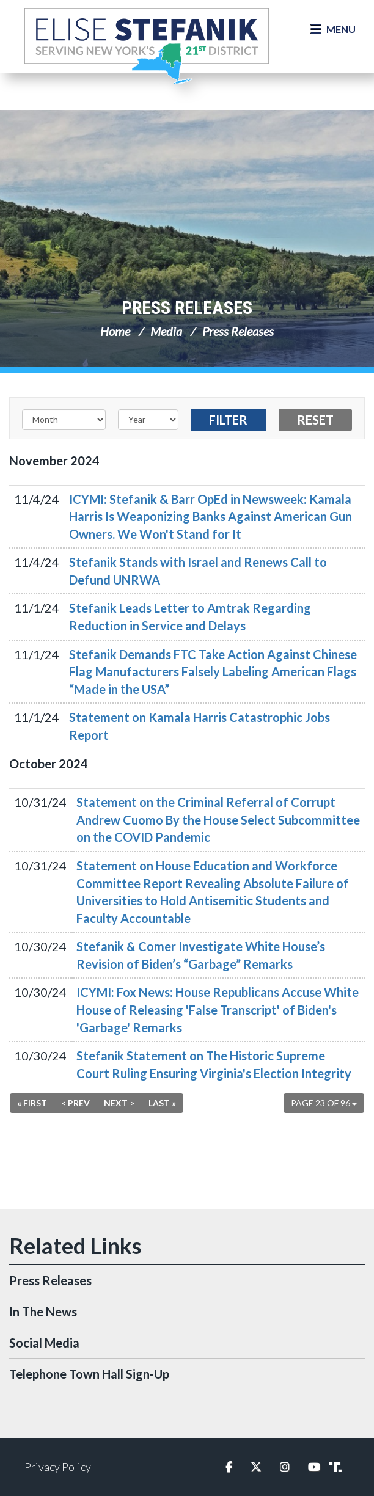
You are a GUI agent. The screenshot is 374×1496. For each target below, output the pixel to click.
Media (166, 331)
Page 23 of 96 (324, 1103)
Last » (162, 1103)
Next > (119, 1103)
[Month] (64, 419)
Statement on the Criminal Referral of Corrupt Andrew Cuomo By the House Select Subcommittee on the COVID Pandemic (218, 819)
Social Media (44, 1342)
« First (32, 1103)
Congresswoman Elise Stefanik (146, 46)
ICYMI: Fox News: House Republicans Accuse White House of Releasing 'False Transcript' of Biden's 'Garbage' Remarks (217, 1009)
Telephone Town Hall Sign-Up (89, 1373)
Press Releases (187, 307)
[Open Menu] (333, 29)
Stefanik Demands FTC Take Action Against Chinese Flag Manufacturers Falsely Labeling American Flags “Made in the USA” (213, 671)
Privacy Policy (57, 1466)
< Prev (75, 1103)
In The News (43, 1311)
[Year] (148, 419)
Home (115, 331)
